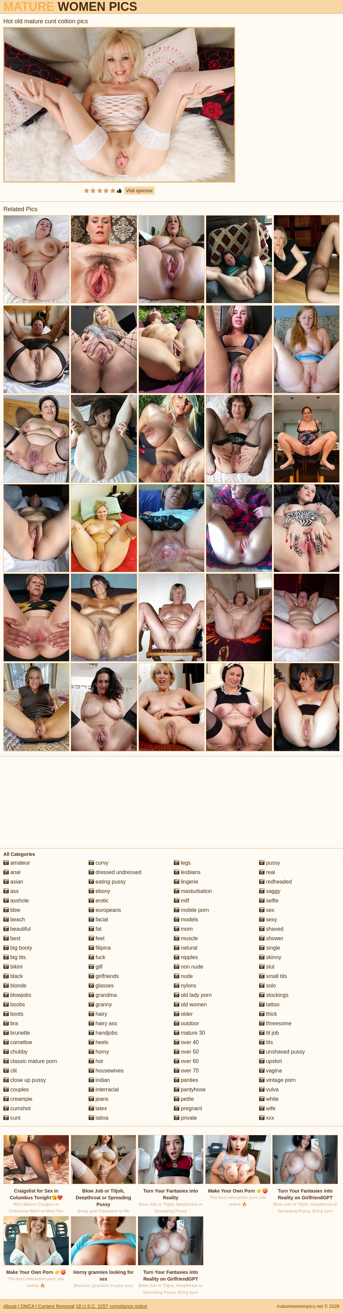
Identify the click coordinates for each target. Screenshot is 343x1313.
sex (266, 910)
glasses (101, 985)
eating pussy (107, 882)
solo (267, 985)
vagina (270, 1070)
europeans (105, 910)
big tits (14, 957)
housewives (106, 1070)
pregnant (188, 1108)
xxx (266, 1118)
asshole (16, 900)
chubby (15, 1052)
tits (266, 1042)
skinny (270, 957)
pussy (269, 863)
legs (182, 863)
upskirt (270, 1061)
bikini (13, 967)
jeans (98, 1099)
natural (185, 948)
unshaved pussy (282, 1052)
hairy (98, 1014)
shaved (271, 929)
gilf (95, 967)
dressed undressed (115, 872)
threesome (275, 1023)
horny (99, 1052)
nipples (186, 957)
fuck (97, 957)
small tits (273, 976)
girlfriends (104, 976)
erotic (99, 900)
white (269, 1099)
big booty (17, 948)
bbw (11, 910)
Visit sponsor (139, 190)
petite (184, 1099)
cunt (12, 1118)
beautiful (17, 929)
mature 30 (189, 1033)
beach (14, 919)
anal (12, 872)
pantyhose (190, 1089)
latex (98, 1108)
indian (99, 1080)
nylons (185, 985)
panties (186, 1080)
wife (267, 1108)
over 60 (186, 1061)
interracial (104, 1089)
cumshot (17, 1108)
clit (10, 1070)
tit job (269, 1033)
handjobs (103, 1033)
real (267, 872)
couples (16, 1089)
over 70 (186, 1070)
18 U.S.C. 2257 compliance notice (111, 1306)
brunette (16, 1033)
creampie (17, 1099)
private (185, 1118)
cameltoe (17, 1042)
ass (11, 891)
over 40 (186, 1042)
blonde (15, 985)
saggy (269, 891)
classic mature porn (30, 1061)
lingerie (186, 882)
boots (13, 1014)
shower (271, 938)
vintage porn (277, 1080)
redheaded (275, 882)
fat (95, 929)
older (183, 1014)
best (12, 938)
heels (98, 1042)
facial (98, 919)
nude (183, 976)
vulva (269, 1089)
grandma (103, 995)
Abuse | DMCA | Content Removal (38, 1306)
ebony (99, 891)
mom (183, 929)
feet (96, 938)
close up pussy (24, 1080)
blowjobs (17, 995)
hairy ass (103, 1023)
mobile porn (191, 910)
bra (10, 1023)
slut (266, 967)
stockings (273, 995)
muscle (186, 938)
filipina (100, 948)
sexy (268, 919)
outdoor (186, 1023)
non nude (188, 967)
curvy (98, 863)
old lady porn (193, 995)
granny (100, 1004)
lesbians (187, 872)
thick (268, 1014)
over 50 (186, 1052)
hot (96, 1061)
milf (181, 900)
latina (98, 1118)
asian (13, 882)
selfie (269, 900)
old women (190, 1004)
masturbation (193, 891)
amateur (16, 863)
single (269, 948)
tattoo (269, 1004)
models (186, 919)
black (13, 976)
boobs (14, 1004)
